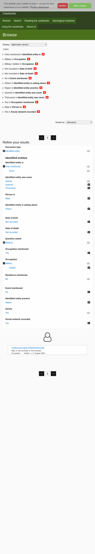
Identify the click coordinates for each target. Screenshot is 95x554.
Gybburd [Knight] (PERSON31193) (27, 348)
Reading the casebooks (37, 20)
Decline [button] (62, 6)
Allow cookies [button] (80, 6)
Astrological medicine (63, 20)
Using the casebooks (12, 26)
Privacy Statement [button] (39, 7)
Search (17, 20)
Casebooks (9, 13)
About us (31, 26)
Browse (7, 20)
